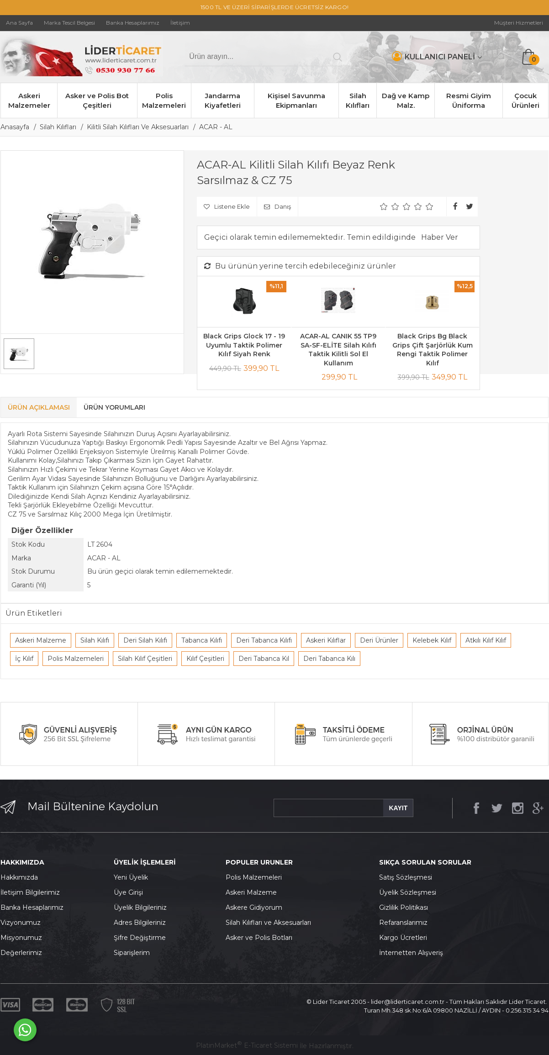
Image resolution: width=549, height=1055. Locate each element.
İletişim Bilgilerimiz (30, 892)
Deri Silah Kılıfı (145, 640)
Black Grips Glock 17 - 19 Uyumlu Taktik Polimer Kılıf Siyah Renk (244, 345)
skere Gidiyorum (256, 907)
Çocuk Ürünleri (525, 100)
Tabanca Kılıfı (201, 640)
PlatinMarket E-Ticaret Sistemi (247, 1045)
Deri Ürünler (379, 640)
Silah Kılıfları (358, 100)
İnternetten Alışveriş (411, 953)
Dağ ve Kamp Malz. (405, 100)
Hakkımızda (19, 877)
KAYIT (398, 808)
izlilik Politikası (406, 907)
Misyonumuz (21, 938)
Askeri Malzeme (40, 640)
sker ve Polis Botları (261, 938)
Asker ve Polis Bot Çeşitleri (97, 100)
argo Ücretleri (405, 938)
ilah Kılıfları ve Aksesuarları (270, 922)
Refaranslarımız (403, 922)
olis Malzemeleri (256, 877)
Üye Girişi (128, 892)
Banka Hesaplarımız (31, 907)
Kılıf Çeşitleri (205, 658)
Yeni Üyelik (131, 877)
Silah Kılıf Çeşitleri (145, 658)
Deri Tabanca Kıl (263, 658)
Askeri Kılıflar (326, 640)
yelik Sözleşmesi (410, 892)
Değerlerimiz (21, 953)
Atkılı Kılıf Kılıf (485, 640)
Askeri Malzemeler (29, 100)
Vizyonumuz (20, 922)
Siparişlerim (132, 953)
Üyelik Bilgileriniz (140, 907)
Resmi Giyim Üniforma (468, 100)
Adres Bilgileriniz (140, 922)
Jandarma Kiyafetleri (223, 100)
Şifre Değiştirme (140, 938)
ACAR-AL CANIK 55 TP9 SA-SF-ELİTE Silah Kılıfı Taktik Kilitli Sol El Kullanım (338, 349)
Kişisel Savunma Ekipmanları (296, 100)
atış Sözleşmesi (407, 877)
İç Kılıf (24, 658)
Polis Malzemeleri (164, 100)
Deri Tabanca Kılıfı (264, 640)
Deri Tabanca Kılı (329, 658)
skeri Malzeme (253, 892)
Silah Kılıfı (94, 640)
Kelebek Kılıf (431, 640)
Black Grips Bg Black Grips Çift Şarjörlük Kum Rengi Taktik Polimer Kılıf (432, 349)
